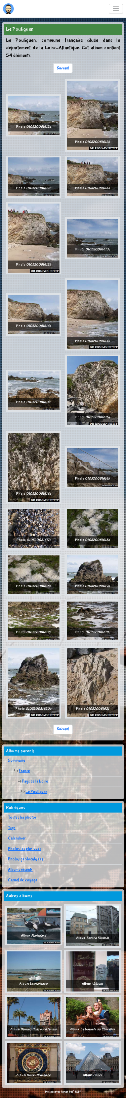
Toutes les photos (22, 817)
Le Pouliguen (36, 792)
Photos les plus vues (24, 849)
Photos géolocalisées (25, 859)
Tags (11, 828)
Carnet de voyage (22, 880)
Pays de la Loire (35, 781)
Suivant (63, 68)
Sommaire (16, 760)
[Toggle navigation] (116, 9)
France (24, 771)
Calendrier (17, 838)
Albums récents (20, 869)
